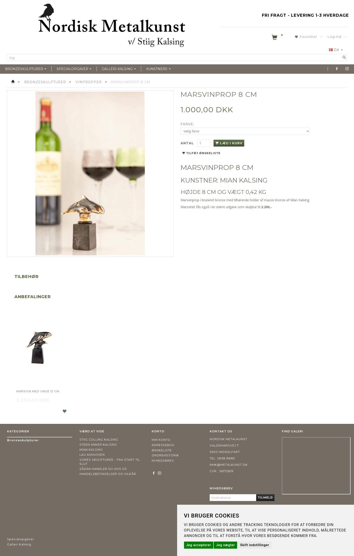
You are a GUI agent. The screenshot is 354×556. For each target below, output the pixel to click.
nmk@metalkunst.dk (229, 464)
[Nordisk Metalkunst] (111, 26)
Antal (188, 143)
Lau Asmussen (92, 454)
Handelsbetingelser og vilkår (108, 474)
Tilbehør (26, 276)
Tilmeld (265, 497)
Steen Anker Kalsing (98, 444)
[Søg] (344, 57)
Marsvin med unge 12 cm (37, 391)
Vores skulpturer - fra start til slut (110, 462)
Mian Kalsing (91, 449)
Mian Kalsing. (300, 200)
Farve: (187, 124)
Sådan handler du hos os (103, 469)
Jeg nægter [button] (225, 545)
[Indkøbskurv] (278, 38)
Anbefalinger (32, 296)
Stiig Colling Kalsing (99, 439)
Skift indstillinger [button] (254, 545)
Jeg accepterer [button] (198, 545)
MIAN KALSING (244, 180)
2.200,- (266, 207)
